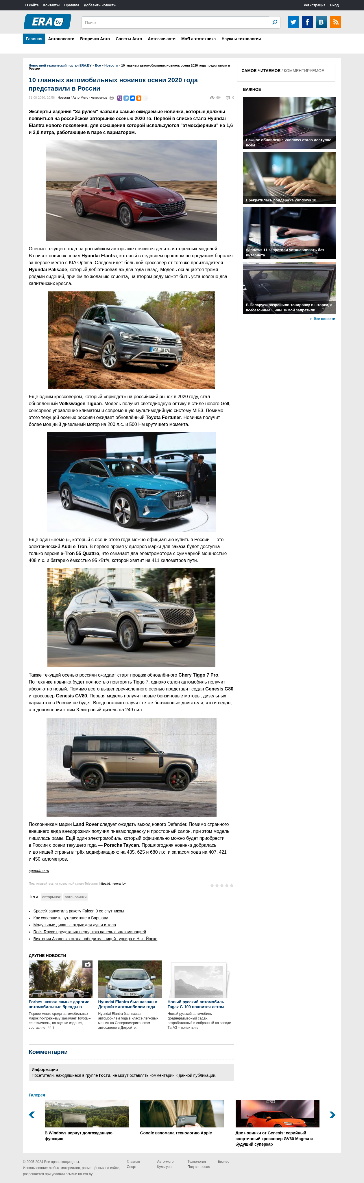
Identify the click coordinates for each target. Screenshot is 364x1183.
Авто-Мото (80, 97)
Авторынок (99, 97)
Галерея (37, 1095)
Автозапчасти (161, 38)
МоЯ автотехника (198, 38)
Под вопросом (199, 1167)
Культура (164, 1167)
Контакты (51, 5)
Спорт (132, 1167)
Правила (71, 5)
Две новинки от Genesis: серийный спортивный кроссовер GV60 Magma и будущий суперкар (277, 1123)
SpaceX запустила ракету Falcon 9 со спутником (79, 911)
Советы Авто (129, 38)
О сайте (32, 5)
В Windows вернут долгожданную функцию (87, 1120)
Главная (34, 38)
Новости (64, 97)
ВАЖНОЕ (252, 89)
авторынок (51, 897)
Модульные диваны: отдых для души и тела (75, 925)
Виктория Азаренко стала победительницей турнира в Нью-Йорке (96, 938)
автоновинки (76, 897)
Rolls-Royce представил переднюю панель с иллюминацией (90, 932)
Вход (334, 5)
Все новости (324, 319)
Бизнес (223, 1162)
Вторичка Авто (95, 38)
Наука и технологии (241, 38)
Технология (197, 1162)
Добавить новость (100, 5)
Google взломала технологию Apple (182, 1117)
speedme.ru (39, 870)
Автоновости (61, 38)
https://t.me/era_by (112, 883)
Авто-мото (165, 1162)
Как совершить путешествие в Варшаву (71, 918)
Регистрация (315, 5)
